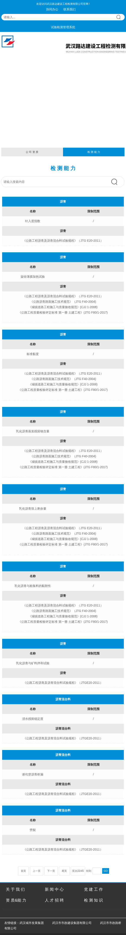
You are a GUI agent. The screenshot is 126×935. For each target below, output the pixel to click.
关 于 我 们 (15, 889)
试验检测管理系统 (63, 27)
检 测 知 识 (93, 900)
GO (106, 870)
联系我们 (69, 9)
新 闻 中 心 (54, 889)
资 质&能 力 (16, 900)
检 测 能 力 (93, 152)
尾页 (64, 870)
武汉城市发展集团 (31, 923)
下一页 (51, 870)
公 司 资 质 (32, 152)
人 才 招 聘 (54, 900)
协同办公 (52, 9)
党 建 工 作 (93, 889)
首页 (23, 870)
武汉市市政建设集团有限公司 (72, 923)
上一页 (36, 870)
